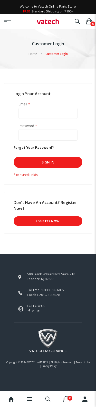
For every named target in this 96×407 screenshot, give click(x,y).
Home (33, 54)
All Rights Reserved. (62, 362)
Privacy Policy (49, 366)
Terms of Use (83, 362)
